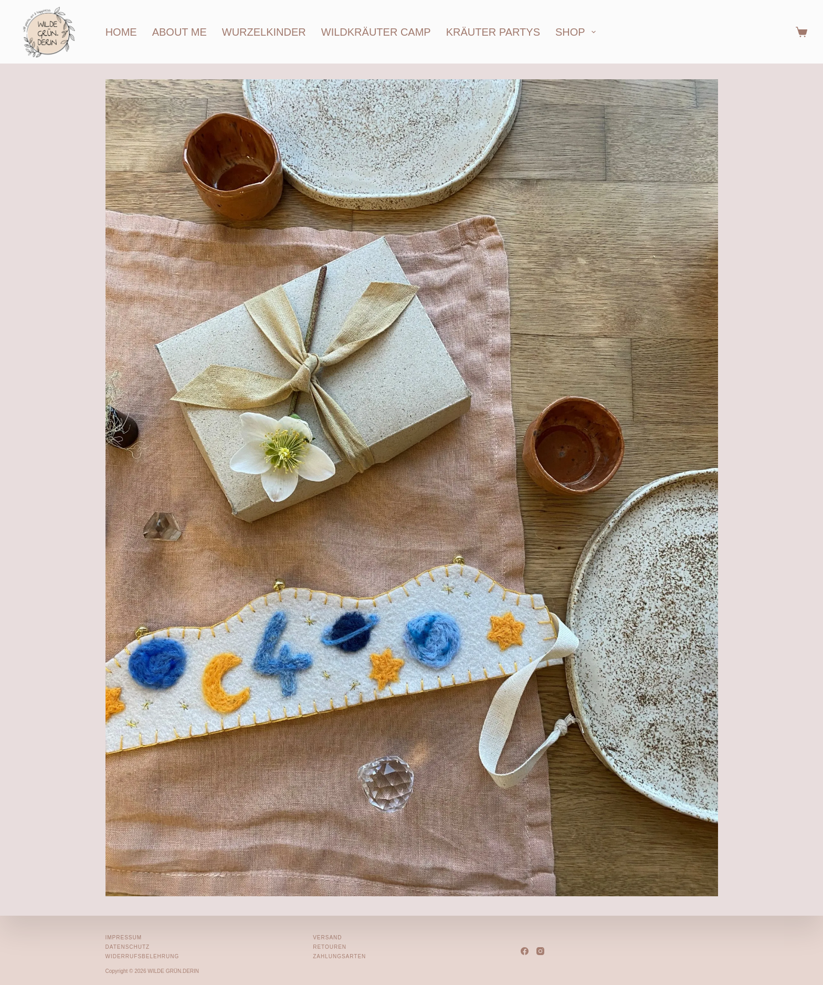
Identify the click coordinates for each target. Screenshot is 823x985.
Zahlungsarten (339, 956)
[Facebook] (525, 951)
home (121, 32)
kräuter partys (493, 32)
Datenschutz (127, 947)
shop (577, 32)
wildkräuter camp (376, 32)
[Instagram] (540, 951)
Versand (327, 937)
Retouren (329, 947)
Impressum (123, 937)
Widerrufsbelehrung (142, 956)
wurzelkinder (264, 32)
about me (179, 32)
